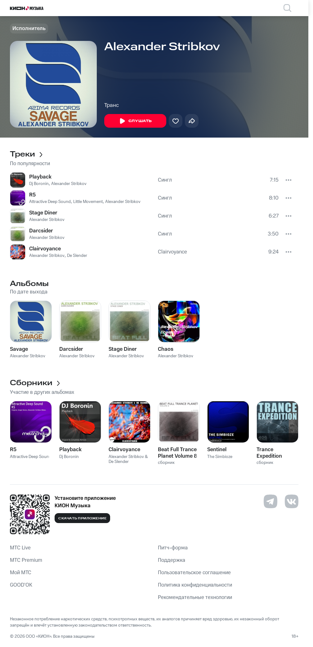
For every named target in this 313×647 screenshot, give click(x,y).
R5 (32, 195)
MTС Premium (26, 560)
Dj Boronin (39, 184)
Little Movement (88, 202)
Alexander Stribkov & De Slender (128, 459)
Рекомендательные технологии (195, 597)
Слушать (135, 121)
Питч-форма (173, 548)
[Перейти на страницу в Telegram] (270, 501)
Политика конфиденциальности (195, 585)
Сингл (165, 180)
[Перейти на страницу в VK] (291, 501)
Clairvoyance (45, 249)
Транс (111, 105)
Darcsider (41, 231)
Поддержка (171, 560)
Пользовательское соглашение (194, 572)
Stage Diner (43, 213)
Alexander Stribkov (69, 184)
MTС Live (20, 548)
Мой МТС (20, 572)
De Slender (77, 256)
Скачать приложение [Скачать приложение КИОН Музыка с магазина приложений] (82, 518)
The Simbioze (219, 457)
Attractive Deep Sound (50, 202)
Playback (40, 177)
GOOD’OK (21, 585)
